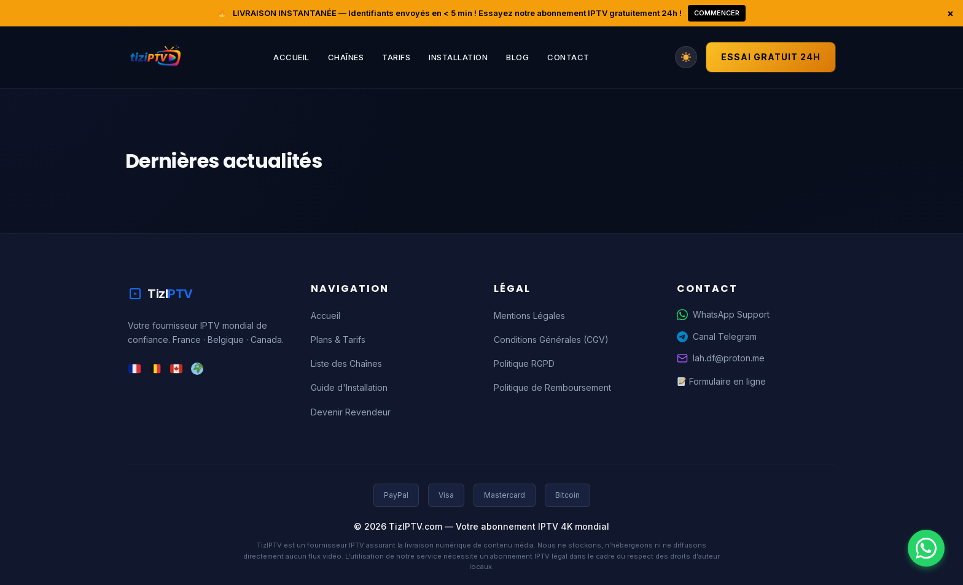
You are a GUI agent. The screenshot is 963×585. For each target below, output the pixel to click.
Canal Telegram (717, 336)
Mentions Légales (529, 315)
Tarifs (396, 57)
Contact (568, 57)
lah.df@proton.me (721, 358)
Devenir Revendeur (351, 412)
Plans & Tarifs (338, 339)
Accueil (291, 57)
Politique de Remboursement (552, 387)
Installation (458, 57)
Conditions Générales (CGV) (551, 339)
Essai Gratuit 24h (771, 57)
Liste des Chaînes (346, 363)
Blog (517, 57)
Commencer (716, 13)
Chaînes (346, 57)
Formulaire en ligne (721, 381)
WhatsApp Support (723, 314)
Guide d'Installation (349, 387)
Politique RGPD (524, 363)
